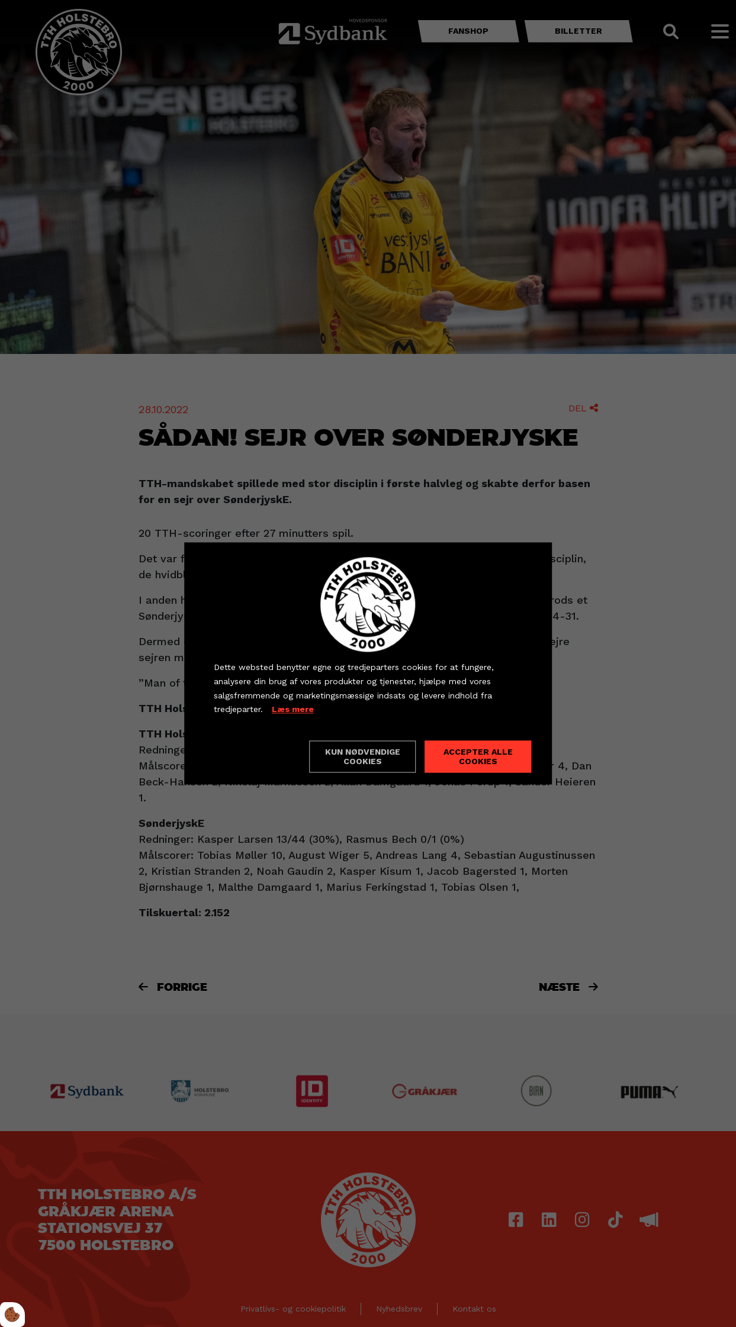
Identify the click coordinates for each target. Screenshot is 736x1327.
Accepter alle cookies (478, 757)
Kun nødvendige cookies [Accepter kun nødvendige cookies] (362, 757)
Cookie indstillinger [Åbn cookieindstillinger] (256, 756)
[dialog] (368, 663)
